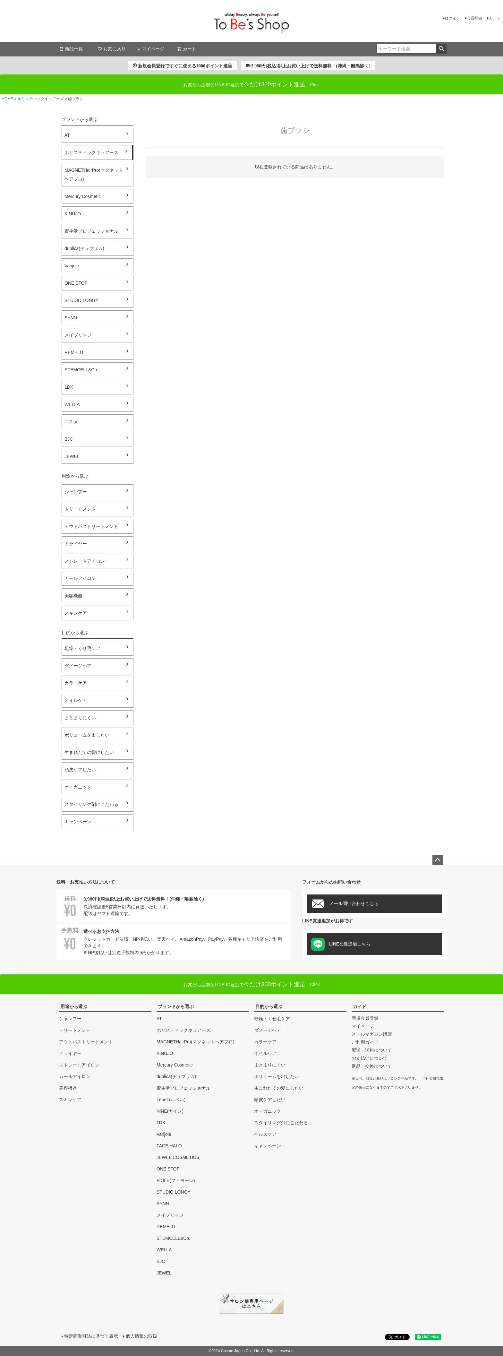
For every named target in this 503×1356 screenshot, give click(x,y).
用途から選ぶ (73, 1006)
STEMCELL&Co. (81, 369)
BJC (68, 439)
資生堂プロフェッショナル (91, 231)
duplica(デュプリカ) (84, 248)
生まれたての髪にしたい (89, 752)
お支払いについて (370, 1058)
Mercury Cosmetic (82, 196)
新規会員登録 (365, 1018)
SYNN (70, 317)
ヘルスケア (265, 1134)
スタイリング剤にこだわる (91, 804)
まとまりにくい (80, 717)
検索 (441, 48)
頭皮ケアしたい (80, 769)
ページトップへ (437, 860)
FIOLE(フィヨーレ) (176, 1180)
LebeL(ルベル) (171, 1099)
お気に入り (112, 48)
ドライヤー (75, 543)
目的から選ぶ (268, 1006)
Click (251, 984)
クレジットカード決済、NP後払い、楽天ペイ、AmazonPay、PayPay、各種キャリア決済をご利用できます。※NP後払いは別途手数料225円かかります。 (173, 941)
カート (494, 18)
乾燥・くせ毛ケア (82, 648)
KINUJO (72, 213)
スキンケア (75, 613)
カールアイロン (80, 578)
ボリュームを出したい (86, 735)
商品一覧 (71, 48)
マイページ (150, 48)
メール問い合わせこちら (345, 904)
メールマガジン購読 (372, 1034)
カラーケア (75, 683)
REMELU (73, 352)
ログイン (452, 18)
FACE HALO (169, 1145)
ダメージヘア (77, 665)
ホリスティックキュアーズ (41, 99)
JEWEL (72, 456)
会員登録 (474, 18)
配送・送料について (372, 1050)
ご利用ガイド (365, 1042)
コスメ (71, 421)
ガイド (359, 1006)
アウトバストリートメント (91, 526)
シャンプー (75, 491)
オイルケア (75, 700)
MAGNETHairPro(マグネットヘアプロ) (93, 175)
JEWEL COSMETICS (178, 1157)
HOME (7, 99)
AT (67, 135)
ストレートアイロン (84, 561)
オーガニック (77, 787)
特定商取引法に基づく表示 (91, 1336)
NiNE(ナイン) (170, 1111)
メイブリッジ (77, 335)
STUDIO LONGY (81, 300)
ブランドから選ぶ (176, 1006)
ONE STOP (76, 283)
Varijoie (71, 265)
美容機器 (73, 595)
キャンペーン (77, 821)
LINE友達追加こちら (341, 944)
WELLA (72, 404)
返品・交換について (372, 1066)
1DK (68, 387)
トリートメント (80, 509)
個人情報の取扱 (141, 1336)
